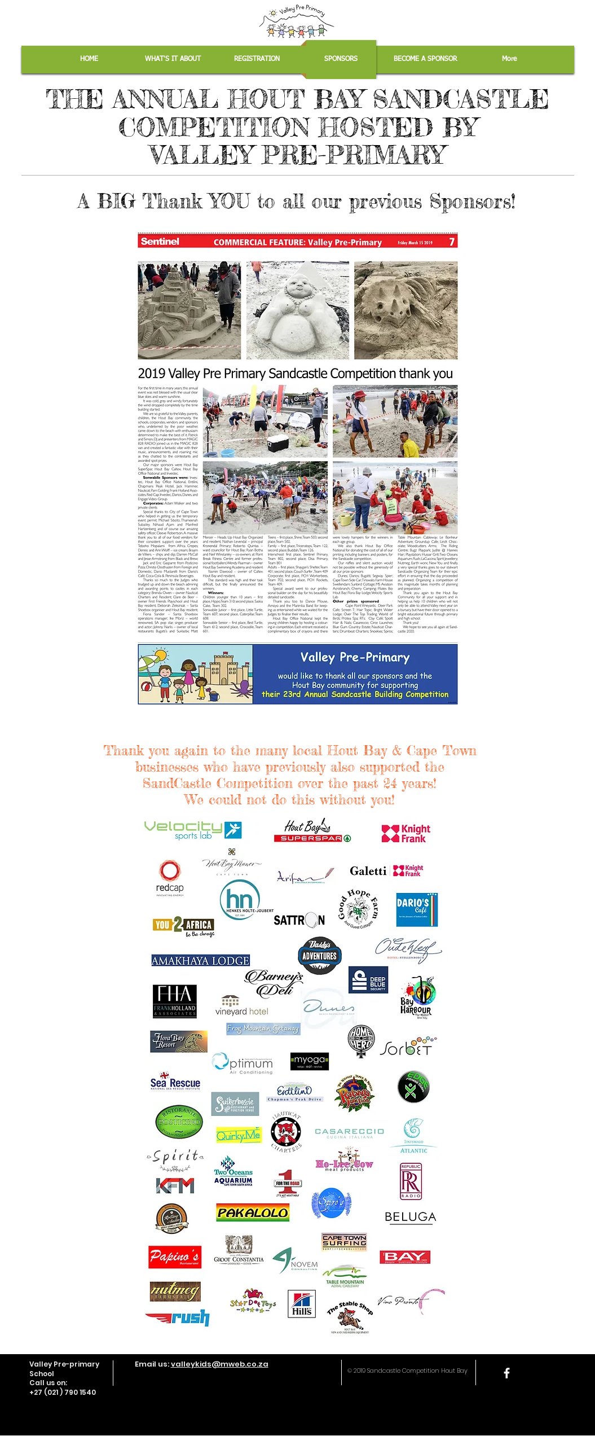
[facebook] (507, 1373)
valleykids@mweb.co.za (219, 1364)
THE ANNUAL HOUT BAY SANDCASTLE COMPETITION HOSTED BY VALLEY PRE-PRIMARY (297, 127)
